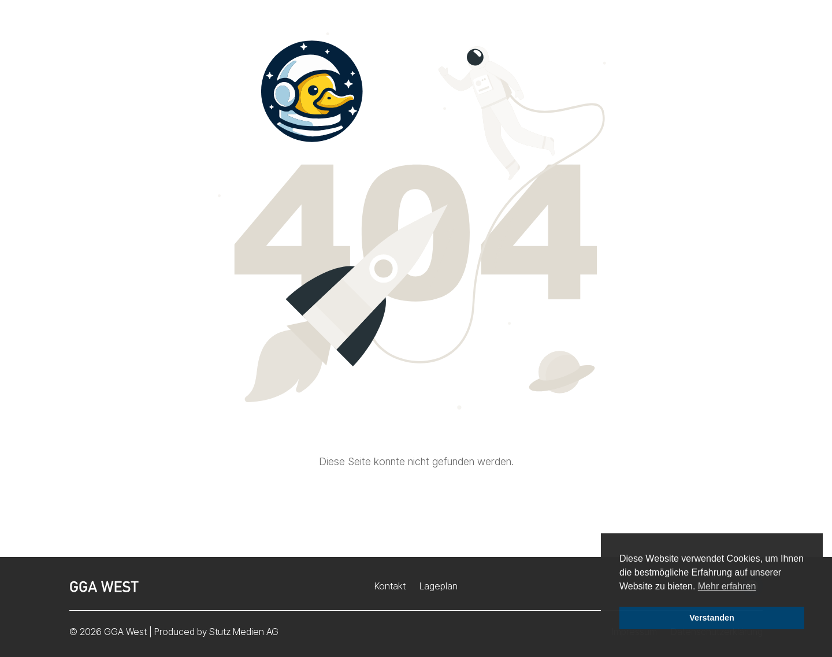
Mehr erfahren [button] (727, 586)
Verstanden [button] (711, 617)
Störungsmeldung (704, 34)
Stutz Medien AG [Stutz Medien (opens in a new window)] (243, 631)
